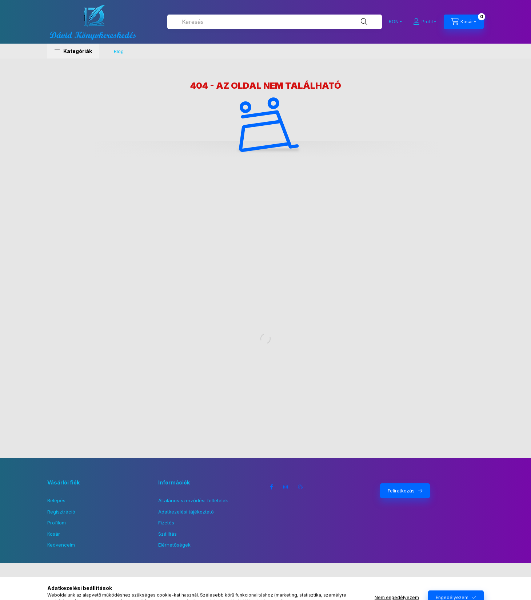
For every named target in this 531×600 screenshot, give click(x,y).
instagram (286, 487)
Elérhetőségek (174, 545)
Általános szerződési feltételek (193, 500)
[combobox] (274, 22)
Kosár (53, 534)
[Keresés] (364, 22)
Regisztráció (61, 512)
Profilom (56, 522)
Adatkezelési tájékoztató (186, 512)
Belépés (56, 500)
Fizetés (166, 522)
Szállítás (167, 534)
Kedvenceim (61, 545)
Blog (119, 51)
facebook (271, 487)
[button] (73, 51)
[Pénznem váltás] (394, 22)
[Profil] (425, 22)
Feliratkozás (401, 491)
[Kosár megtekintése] (464, 22)
